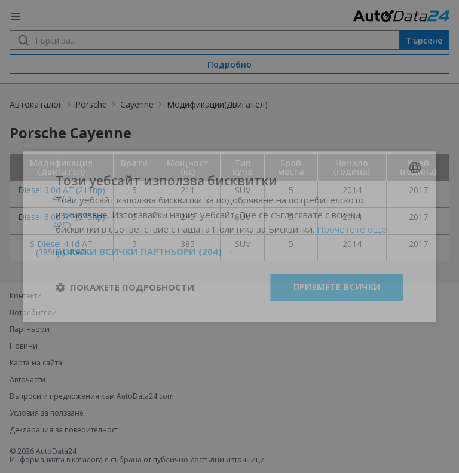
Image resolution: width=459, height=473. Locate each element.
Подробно (229, 64)
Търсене (424, 40)
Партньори (30, 329)
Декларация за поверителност (64, 430)
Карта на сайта (36, 363)
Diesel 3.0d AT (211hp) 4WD (61, 194)
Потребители (33, 312)
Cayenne (137, 104)
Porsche (91, 104)
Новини (24, 346)
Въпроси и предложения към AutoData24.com (92, 396)
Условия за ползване (47, 413)
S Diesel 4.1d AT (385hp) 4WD (61, 248)
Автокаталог (36, 104)
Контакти (26, 296)
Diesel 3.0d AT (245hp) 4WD (61, 221)
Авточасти (27, 379)
